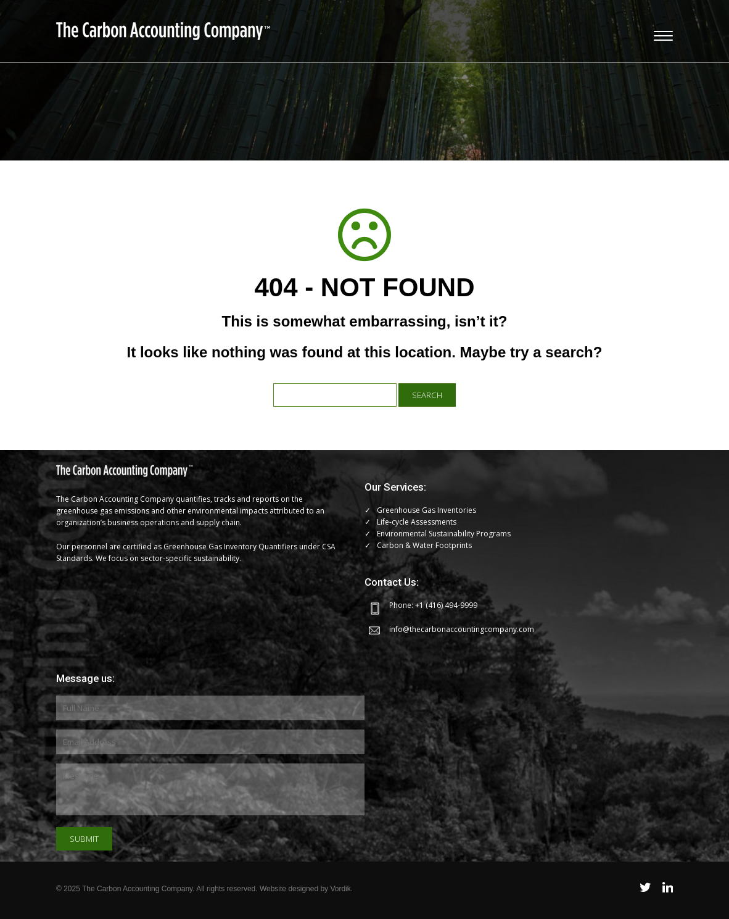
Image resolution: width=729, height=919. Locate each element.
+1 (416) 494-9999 (446, 605)
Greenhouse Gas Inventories (426, 510)
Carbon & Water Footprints (424, 545)
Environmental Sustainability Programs (444, 533)
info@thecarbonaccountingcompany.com (461, 629)
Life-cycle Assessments (416, 522)
